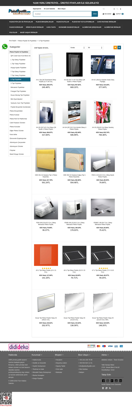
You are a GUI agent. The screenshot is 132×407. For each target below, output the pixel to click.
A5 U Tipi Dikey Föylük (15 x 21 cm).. (46, 271)
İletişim (81, 372)
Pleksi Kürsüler (16, 27)
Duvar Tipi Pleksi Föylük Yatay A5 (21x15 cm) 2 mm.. (103, 319)
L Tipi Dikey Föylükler (17, 60)
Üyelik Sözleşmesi (38, 366)
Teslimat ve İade (38, 369)
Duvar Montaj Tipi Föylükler (20, 95)
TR (104, 9)
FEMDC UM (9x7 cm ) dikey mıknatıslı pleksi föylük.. (103, 223)
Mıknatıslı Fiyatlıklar (17, 87)
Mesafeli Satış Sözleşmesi (41, 372)
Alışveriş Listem (61, 363)
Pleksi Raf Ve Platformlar (83, 22)
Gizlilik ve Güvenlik (39, 363)
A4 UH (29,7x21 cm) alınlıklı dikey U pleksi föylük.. (74, 128)
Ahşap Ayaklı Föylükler (18, 68)
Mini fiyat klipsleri (16, 99)
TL (117, 9)
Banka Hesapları (38, 375)
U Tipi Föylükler (15, 79)
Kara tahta (51, 27)
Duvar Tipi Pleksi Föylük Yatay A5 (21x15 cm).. (74, 319)
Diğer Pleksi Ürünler (35, 27)
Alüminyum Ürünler (112, 27)
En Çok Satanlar (49, 9)
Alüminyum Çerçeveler (91, 27)
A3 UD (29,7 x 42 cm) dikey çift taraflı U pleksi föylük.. (74, 81)
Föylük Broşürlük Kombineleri (20, 107)
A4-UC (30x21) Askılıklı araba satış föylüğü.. (102, 81)
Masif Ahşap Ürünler (28, 32)
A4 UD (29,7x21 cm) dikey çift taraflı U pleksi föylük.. (46, 128)
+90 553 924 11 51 (85, 363)
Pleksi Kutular (62, 22)
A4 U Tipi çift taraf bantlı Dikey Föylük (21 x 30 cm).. (46, 81)
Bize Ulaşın (61, 9)
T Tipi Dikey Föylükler (18, 71)
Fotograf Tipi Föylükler (18, 91)
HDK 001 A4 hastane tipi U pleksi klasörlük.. (46, 176)
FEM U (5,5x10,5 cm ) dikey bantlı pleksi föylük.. (103, 176)
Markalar (58, 372)
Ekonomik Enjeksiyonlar (69, 27)
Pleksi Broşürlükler (44, 22)
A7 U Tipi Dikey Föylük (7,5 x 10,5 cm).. (103, 271)
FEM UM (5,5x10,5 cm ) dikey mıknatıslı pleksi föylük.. (46, 223)
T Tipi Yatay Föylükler (18, 75)
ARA (95, 14)
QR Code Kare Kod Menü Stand (20, 56)
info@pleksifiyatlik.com (86, 366)
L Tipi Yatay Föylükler (17, 64)
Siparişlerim (37, 9)
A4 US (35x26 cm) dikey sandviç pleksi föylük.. (103, 128)
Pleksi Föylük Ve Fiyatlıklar (21, 22)
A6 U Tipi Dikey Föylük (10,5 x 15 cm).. (74, 271)
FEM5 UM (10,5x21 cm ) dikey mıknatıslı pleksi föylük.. (75, 223)
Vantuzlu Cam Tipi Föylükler (20, 103)
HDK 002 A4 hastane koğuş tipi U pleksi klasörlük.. (74, 176)
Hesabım (58, 360)
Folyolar (13, 32)
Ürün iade (59, 369)
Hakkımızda (36, 360)
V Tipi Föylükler (15, 83)
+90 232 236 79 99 (85, 360)
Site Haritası (83, 369)
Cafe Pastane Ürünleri (106, 22)
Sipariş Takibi (60, 366)
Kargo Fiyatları (37, 378)
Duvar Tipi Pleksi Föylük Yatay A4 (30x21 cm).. (46, 319)
